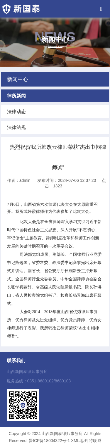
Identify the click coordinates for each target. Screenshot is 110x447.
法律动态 (16, 111)
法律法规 (16, 127)
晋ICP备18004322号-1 (49, 440)
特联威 (95, 440)
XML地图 (79, 440)
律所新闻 (16, 95)
